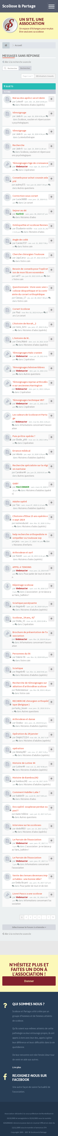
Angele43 (20, 606)
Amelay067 (21, 751)
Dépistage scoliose (23, 584)
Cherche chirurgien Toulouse (28, 254)
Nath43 (20, 213)
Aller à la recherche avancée (17, 61)
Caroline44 (20, 472)
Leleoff (19, 101)
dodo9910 (20, 828)
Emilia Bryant (21, 882)
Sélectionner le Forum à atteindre (29, 927)
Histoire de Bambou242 (25, 777)
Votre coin (27, 246)
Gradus (19, 722)
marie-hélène (21, 813)
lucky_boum (21, 708)
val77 (17, 275)
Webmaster (22, 166)
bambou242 (21, 781)
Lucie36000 (21, 199)
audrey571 (20, 184)
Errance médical (21, 450)
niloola (19, 454)
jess (17, 541)
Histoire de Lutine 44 (24, 762)
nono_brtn (21, 326)
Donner (29, 981)
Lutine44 (20, 766)
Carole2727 (21, 243)
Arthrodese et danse (24, 719)
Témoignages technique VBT (28, 400)
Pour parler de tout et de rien (34, 885)
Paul (18, 312)
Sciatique (18, 668)
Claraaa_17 (20, 297)
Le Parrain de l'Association (27, 839)
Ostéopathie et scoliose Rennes (30, 224)
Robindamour (21, 689)
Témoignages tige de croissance (30, 163)
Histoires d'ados (28, 217)
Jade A (19, 116)
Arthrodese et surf (23, 552)
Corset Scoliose (21, 308)
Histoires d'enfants (22, 544)
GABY (15, 483)
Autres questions (25, 188)
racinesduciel (21, 523)
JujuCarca (21, 257)
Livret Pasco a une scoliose (27, 893)
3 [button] (30, 917)
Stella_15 (20, 620)
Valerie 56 (20, 657)
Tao (18, 504)
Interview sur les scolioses (27, 825)
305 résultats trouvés (45, 76)
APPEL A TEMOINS (22, 567)
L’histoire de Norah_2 (24, 323)
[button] (53, 917)
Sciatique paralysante (25, 602)
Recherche (18, 145)
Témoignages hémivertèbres (29, 367)
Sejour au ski (19, 210)
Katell (19, 555)
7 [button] (48, 917)
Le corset (28, 202)
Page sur (27, 76)
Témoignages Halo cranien (27, 352)
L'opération (29, 169)
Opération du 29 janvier (25, 733)
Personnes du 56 (21, 653)
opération (18, 748)
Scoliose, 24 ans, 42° (24, 617)
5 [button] (39, 917)
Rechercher (25, 68)
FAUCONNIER (22, 486)
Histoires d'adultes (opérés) (31, 457)
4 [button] (34, 917)
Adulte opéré (20, 501)
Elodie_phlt (21, 439)
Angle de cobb (20, 239)
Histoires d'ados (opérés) (32, 104)
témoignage (19, 112)
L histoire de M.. (21, 338)
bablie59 (20, 795)
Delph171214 (22, 737)
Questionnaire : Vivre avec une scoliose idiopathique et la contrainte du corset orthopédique (29, 290)
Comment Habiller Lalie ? (26, 792)
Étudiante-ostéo (24, 228)
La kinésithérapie (26, 137)
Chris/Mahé (21, 341)
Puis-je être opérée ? (24, 436)
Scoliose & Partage (19, 6)
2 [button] (26, 917)
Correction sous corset (25, 195)
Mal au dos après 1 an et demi (29, 97)
